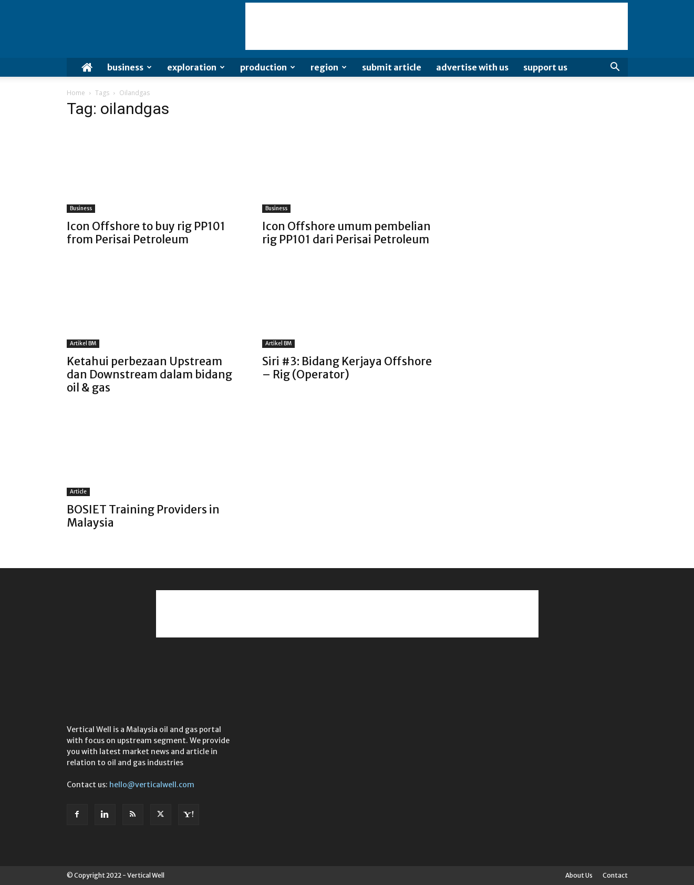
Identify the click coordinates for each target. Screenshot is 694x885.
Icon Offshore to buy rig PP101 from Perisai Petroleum (146, 232)
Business (129, 67)
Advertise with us (472, 67)
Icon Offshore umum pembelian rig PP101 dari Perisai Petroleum (346, 232)
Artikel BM (83, 343)
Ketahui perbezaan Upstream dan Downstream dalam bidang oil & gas (149, 374)
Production (267, 67)
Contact (615, 875)
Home (76, 92)
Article (78, 491)
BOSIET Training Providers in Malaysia (143, 516)
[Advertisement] (436, 26)
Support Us (545, 67)
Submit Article (391, 67)
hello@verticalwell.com (151, 784)
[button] (615, 68)
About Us (579, 875)
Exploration (196, 67)
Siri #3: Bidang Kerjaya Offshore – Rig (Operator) (347, 368)
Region (328, 67)
